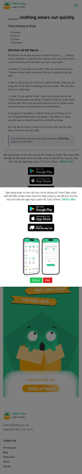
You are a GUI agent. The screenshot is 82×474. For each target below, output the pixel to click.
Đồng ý (36, 280)
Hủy (47, 280)
